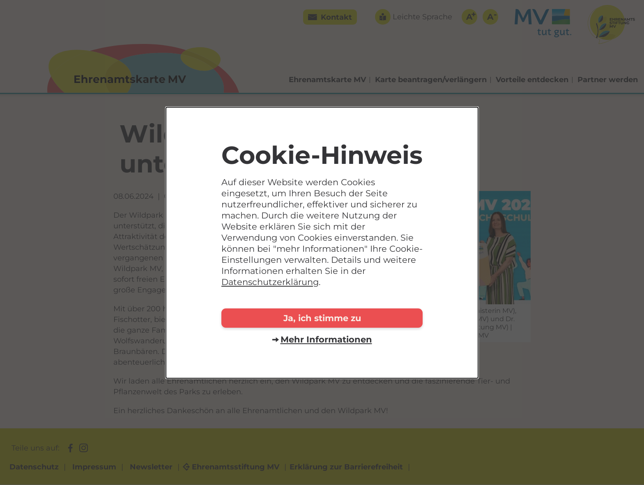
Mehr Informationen (326, 339)
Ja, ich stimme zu (322, 318)
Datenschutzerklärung (270, 282)
